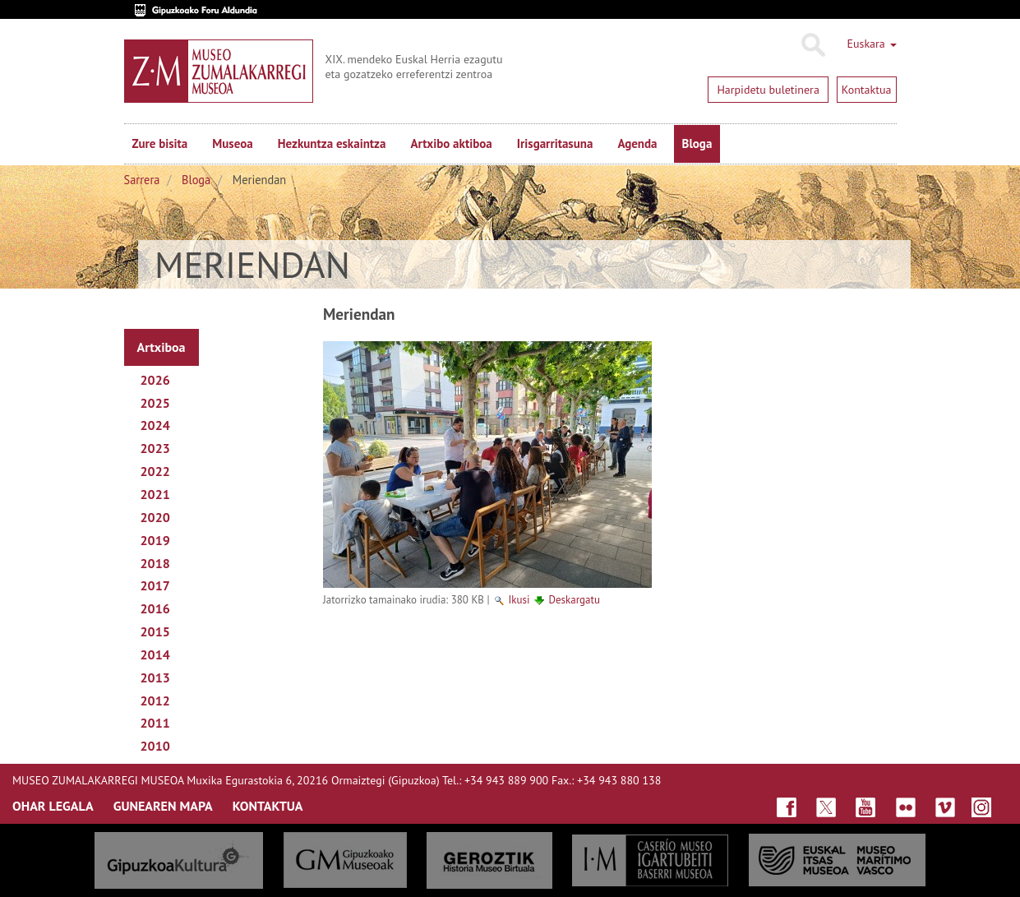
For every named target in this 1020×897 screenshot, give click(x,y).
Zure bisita (160, 143)
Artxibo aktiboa (451, 143)
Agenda (637, 143)
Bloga (697, 143)
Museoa (232, 143)
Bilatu (812, 45)
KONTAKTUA (268, 806)
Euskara (871, 43)
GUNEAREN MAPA (163, 806)
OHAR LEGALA (53, 806)
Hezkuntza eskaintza (332, 143)
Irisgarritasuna (555, 143)
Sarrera (142, 179)
